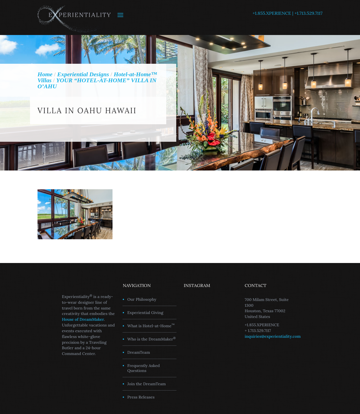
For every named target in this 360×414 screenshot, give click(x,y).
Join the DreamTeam (146, 383)
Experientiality (74, 17)
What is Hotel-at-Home (151, 325)
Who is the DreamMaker (151, 339)
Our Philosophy (141, 299)
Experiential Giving (145, 312)
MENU (120, 15)
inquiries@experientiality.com (273, 336)
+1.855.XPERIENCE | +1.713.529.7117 (287, 13)
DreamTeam (138, 352)
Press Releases (140, 397)
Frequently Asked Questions (143, 368)
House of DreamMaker (83, 319)
